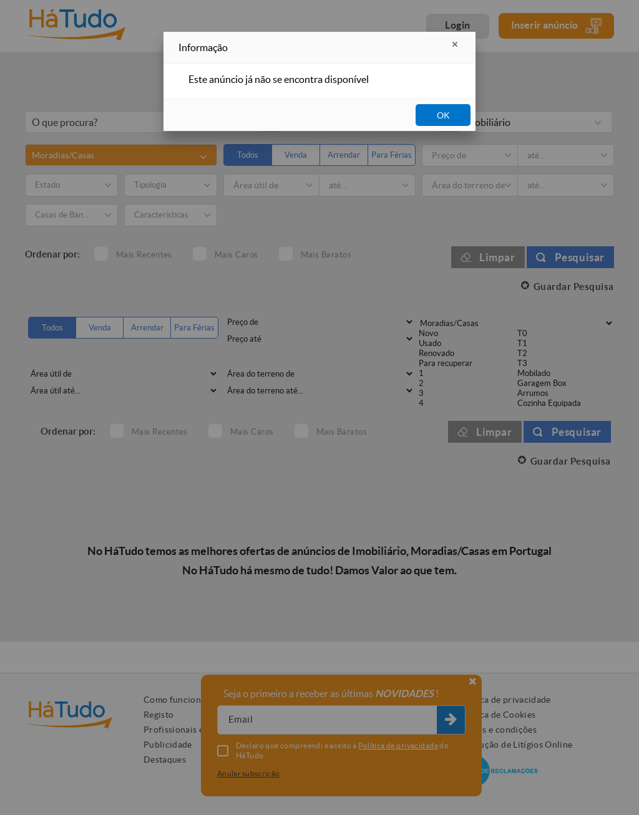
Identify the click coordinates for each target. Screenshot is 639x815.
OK (443, 115)
